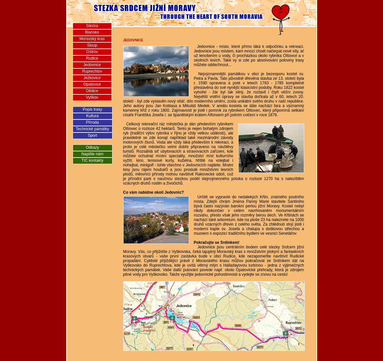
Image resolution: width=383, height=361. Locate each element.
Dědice (92, 91)
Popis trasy (92, 109)
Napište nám (92, 154)
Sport (92, 135)
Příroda (92, 122)
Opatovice (92, 84)
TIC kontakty (92, 160)
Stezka (92, 25)
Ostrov (92, 51)
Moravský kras (92, 38)
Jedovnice (92, 64)
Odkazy (92, 147)
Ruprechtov (92, 71)
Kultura (92, 116)
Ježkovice (92, 78)
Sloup (92, 45)
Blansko (92, 32)
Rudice (92, 58)
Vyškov (92, 97)
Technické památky (92, 129)
